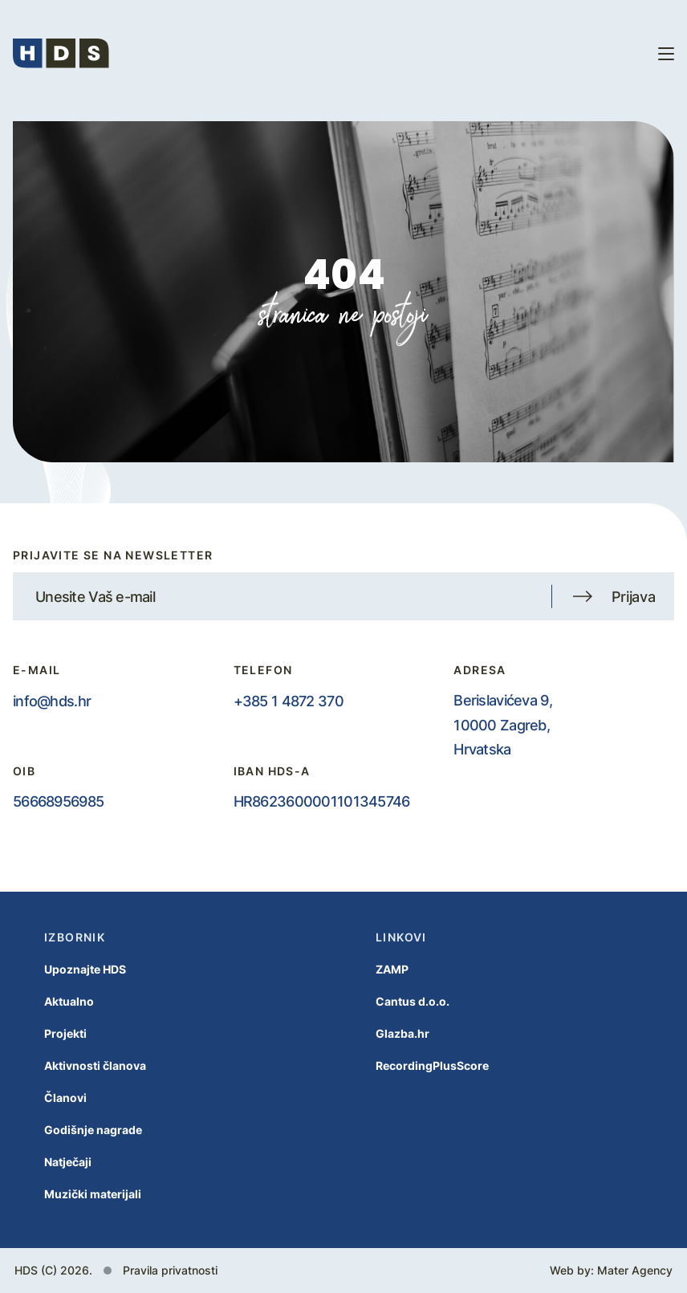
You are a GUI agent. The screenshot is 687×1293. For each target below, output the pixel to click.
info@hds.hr (52, 700)
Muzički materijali (76, 1194)
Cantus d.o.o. (396, 1001)
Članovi (49, 1097)
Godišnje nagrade (77, 1129)
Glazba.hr (386, 1033)
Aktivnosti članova (79, 1065)
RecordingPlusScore (416, 1065)
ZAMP (376, 969)
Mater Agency (635, 1270)
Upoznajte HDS (69, 969)
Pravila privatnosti (170, 1270)
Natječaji (51, 1161)
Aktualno (53, 1001)
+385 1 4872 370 (289, 700)
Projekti (49, 1033)
